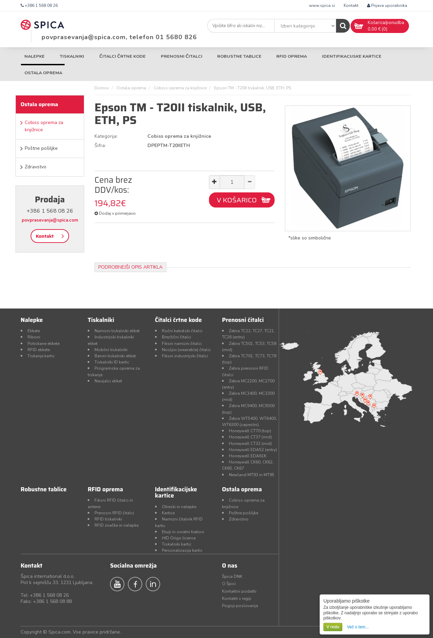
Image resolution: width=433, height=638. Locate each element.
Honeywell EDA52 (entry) (253, 449)
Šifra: (100, 145)
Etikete (33, 331)
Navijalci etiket (108, 381)
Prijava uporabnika (387, 5)
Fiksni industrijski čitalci (185, 356)
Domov (102, 88)
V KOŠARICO (236, 199)
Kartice (168, 513)
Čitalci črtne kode (122, 56)
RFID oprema (291, 56)
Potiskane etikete (43, 343)
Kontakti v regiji (236, 598)
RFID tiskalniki (108, 519)
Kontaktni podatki (239, 591)
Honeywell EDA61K (247, 456)
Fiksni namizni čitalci (182, 343)
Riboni (33, 337)
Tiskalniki (72, 56)
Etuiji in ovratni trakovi (183, 532)
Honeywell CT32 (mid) (250, 443)
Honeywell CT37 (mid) (250, 437)
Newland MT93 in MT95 (251, 475)
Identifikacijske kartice (351, 56)
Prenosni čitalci (181, 56)
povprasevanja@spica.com (50, 220)
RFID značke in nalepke (116, 525)
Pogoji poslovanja (240, 605)
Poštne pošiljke (41, 148)
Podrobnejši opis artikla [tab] (130, 267)
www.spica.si (322, 5)
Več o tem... (358, 627)
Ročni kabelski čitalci (182, 331)
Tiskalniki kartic (176, 544)
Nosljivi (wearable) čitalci (186, 349)
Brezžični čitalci (176, 337)
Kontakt (351, 5)
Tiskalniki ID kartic (112, 362)
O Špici (229, 583)
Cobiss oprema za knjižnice (44, 126)
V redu (332, 627)
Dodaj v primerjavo (115, 213)
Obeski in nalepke (179, 507)
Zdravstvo (35, 167)
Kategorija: (106, 136)
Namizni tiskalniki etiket (117, 331)
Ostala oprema (43, 73)
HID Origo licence (179, 538)
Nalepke (34, 56)
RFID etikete (38, 349)
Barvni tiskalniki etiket (115, 356)
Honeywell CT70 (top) (250, 431)
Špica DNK (232, 576)
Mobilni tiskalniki (111, 349)
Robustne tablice (239, 56)
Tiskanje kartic (41, 356)
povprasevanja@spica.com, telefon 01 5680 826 (119, 37)
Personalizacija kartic (182, 550)
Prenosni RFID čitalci (114, 513)
